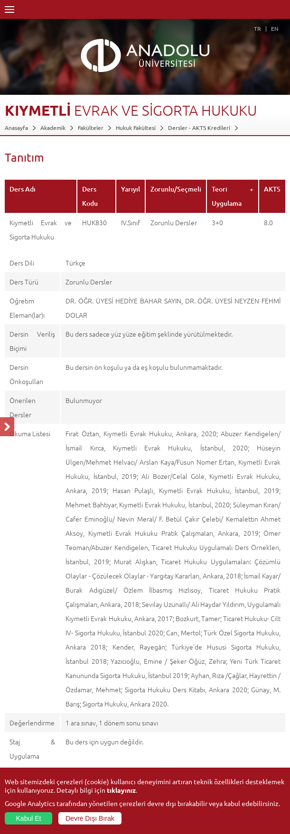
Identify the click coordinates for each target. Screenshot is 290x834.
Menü (9, 9)
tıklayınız (121, 790)
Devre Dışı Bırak (89, 818)
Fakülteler (90, 127)
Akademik (52, 127)
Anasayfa (16, 127)
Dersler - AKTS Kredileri (199, 127)
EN (275, 28)
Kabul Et (28, 818)
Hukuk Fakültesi (136, 127)
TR (257, 28)
